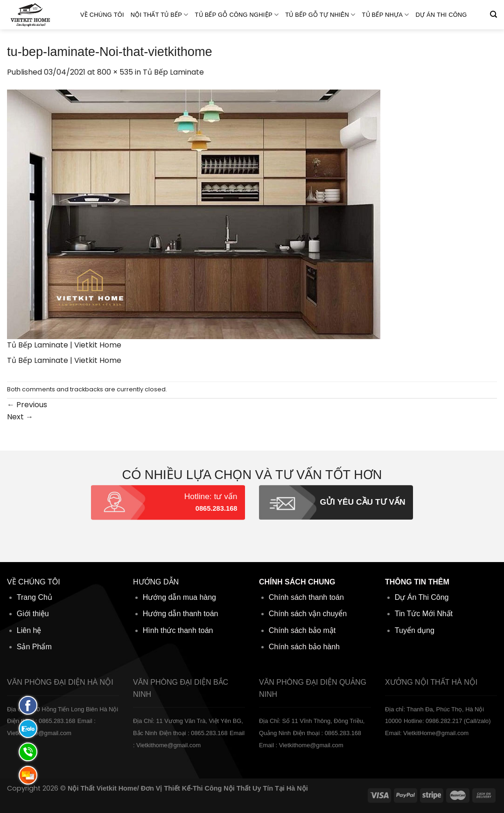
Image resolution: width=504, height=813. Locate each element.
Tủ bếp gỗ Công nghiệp (237, 14)
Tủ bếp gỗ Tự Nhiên (320, 14)
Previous (27, 404)
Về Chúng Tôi (102, 14)
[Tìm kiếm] (493, 14)
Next (20, 416)
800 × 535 (115, 72)
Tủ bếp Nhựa (385, 14)
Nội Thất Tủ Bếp (160, 14)
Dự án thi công (441, 14)
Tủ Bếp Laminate (173, 72)
